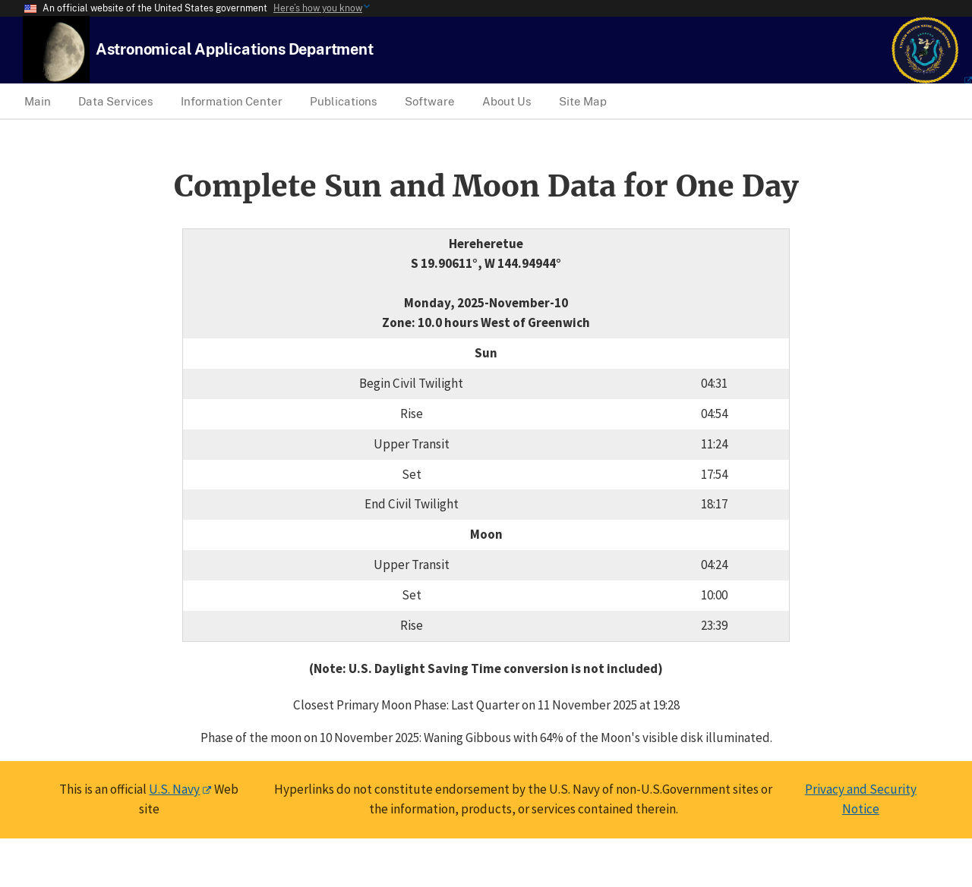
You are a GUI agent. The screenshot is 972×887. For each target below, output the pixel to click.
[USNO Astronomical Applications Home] (235, 48)
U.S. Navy (174, 789)
